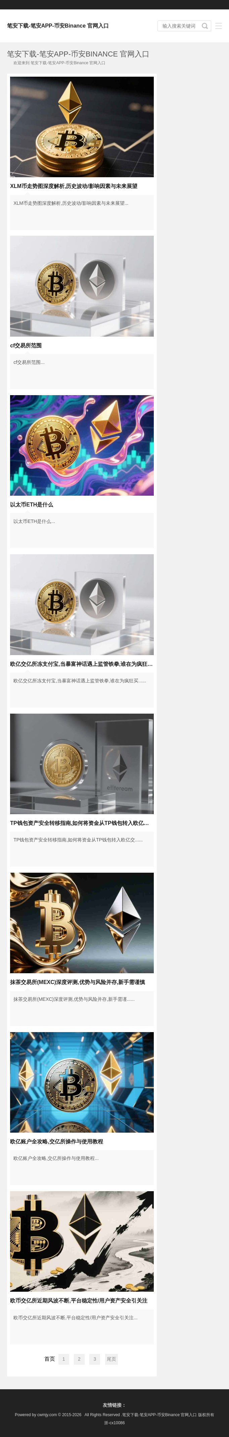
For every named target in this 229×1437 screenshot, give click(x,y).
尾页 (111, 1359)
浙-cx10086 (114, 1423)
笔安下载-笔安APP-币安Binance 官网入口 (57, 26)
